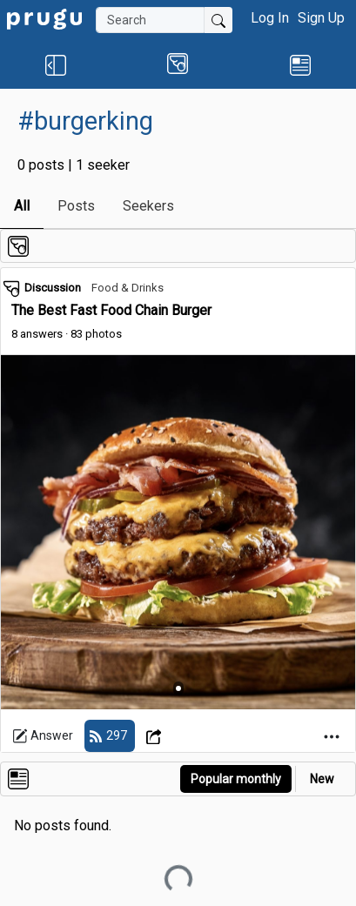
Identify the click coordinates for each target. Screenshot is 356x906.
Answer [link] (42, 736)
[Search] (150, 20)
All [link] (22, 206)
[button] (56, 64)
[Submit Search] (218, 20)
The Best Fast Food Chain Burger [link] (111, 310)
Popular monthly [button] (236, 779)
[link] (44, 18)
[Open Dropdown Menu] (156, 736)
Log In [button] (270, 18)
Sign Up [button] (321, 18)
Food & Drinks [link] (127, 287)
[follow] (109, 736)
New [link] (322, 779)
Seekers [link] (148, 206)
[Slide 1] (178, 688)
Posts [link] (76, 206)
